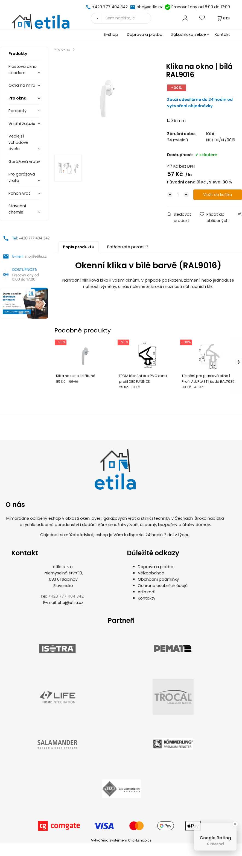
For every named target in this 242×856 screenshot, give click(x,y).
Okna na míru (21, 85)
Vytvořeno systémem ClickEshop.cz (121, 840)
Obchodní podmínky (158, 579)
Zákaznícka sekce (188, 34)
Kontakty (146, 598)
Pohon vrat (19, 193)
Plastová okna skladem (22, 69)
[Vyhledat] (96, 18)
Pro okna (17, 98)
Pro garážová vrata (21, 177)
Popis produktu (78, 247)
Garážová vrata (24, 161)
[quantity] (178, 194)
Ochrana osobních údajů (163, 585)
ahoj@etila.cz (149, 7)
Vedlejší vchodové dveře (18, 142)
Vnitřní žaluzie (21, 123)
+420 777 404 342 (110, 7)
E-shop (111, 34)
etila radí (146, 592)
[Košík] (223, 18)
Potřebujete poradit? (127, 247)
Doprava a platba (144, 34)
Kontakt (222, 34)
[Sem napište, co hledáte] (126, 18)
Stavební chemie (17, 209)
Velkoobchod (151, 573)
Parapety (17, 110)
